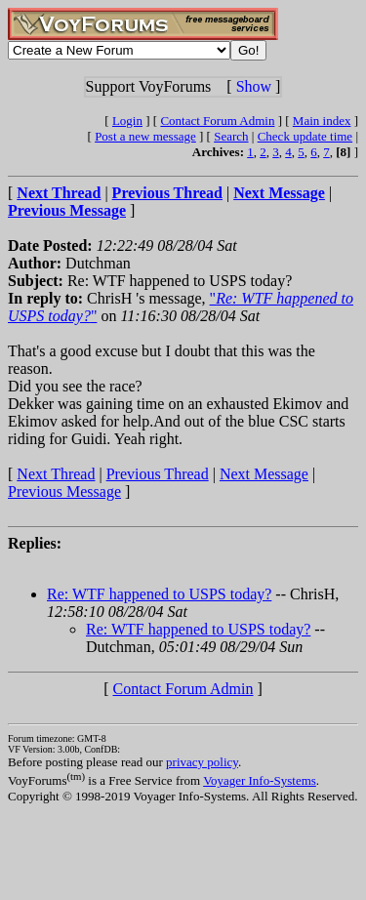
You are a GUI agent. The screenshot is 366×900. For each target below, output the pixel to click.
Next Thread (56, 474)
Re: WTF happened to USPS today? (159, 594)
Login (127, 120)
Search (231, 136)
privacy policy (202, 762)
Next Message (264, 474)
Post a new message (145, 136)
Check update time (305, 136)
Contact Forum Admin (217, 120)
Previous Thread (157, 474)
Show (253, 86)
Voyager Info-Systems (259, 780)
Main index (322, 120)
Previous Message (64, 491)
